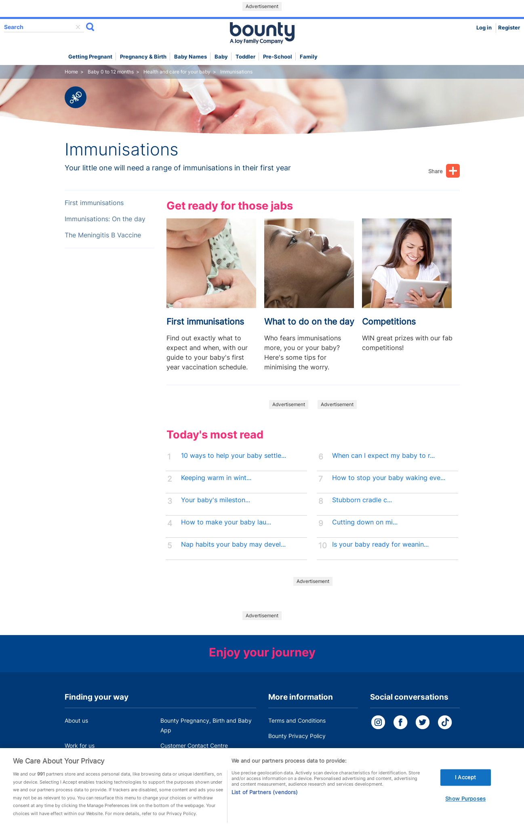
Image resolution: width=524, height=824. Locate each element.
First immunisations (94, 203)
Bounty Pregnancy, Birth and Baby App (206, 725)
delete (78, 27)
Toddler (245, 57)
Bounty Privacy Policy (297, 735)
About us (76, 720)
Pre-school (277, 57)
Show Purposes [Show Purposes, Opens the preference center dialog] (465, 806)
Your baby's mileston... (215, 500)
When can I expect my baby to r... (383, 455)
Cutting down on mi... (365, 522)
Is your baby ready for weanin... (380, 544)
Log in (484, 28)
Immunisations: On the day (105, 219)
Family (309, 57)
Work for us (80, 745)
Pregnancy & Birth (143, 57)
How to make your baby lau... (226, 522)
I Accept (465, 784)
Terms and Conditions (297, 720)
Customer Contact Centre (194, 745)
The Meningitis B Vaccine (103, 235)
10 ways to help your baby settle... (233, 455)
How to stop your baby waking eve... (388, 478)
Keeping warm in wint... (216, 478)
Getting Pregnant (90, 57)
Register (509, 28)
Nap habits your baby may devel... (233, 544)
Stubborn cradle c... (362, 500)
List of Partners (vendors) (264, 799)
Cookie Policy (286, 751)
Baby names (190, 57)
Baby (221, 57)
